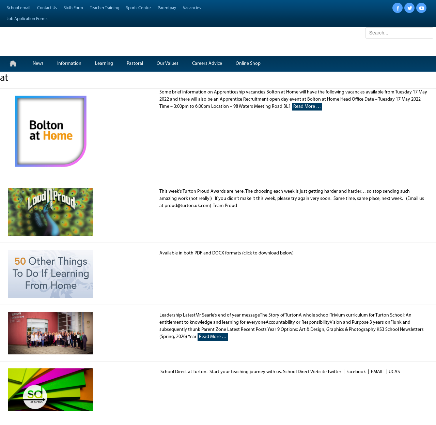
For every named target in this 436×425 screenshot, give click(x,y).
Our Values (167, 63)
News (38, 63)
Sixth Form (73, 8)
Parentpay (167, 8)
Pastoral (135, 63)
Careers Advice (207, 63)
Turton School (51, 38)
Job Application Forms (27, 19)
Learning (104, 63)
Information (69, 63)
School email (18, 8)
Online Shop (248, 63)
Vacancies (192, 8)
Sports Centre (138, 8)
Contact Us (47, 8)
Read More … (307, 106)
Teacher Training (104, 8)
